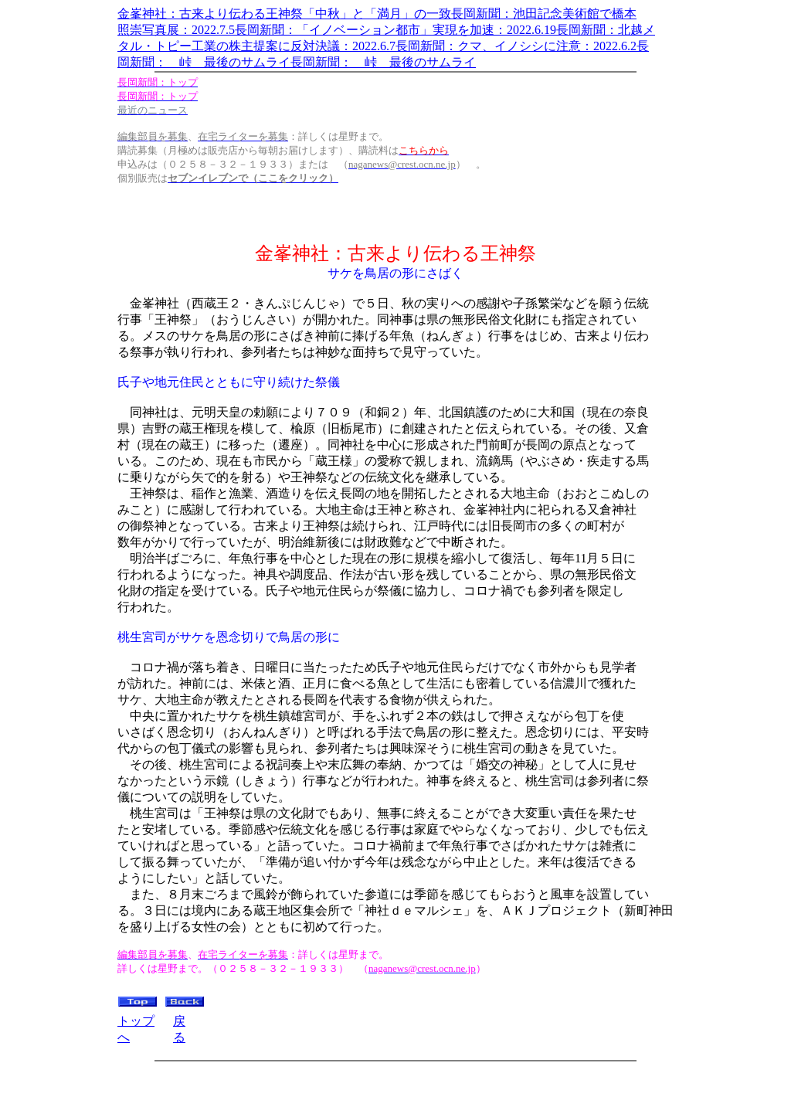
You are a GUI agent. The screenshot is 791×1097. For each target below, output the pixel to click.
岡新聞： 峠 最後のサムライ (203, 62)
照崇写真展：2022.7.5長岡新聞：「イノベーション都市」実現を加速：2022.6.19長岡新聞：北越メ (386, 29)
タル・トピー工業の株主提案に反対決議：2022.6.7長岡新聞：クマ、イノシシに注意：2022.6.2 (377, 46)
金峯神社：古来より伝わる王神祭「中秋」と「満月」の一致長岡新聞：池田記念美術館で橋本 (377, 13)
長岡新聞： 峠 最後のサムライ (383, 62)
